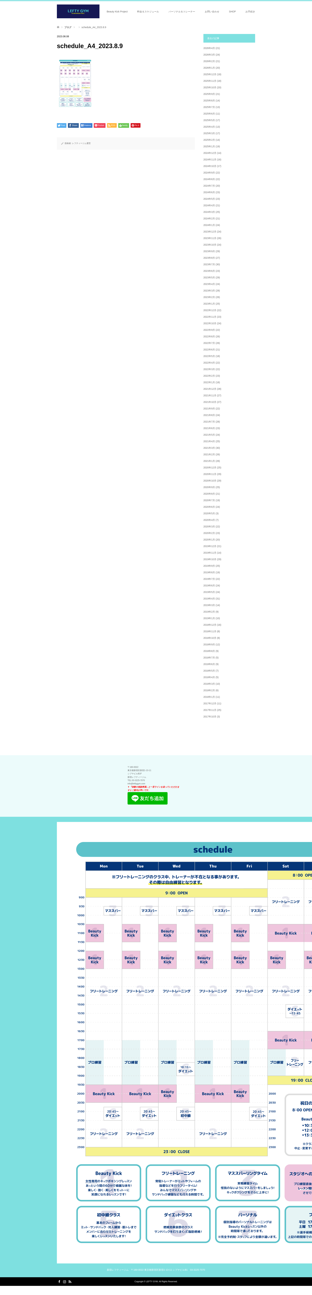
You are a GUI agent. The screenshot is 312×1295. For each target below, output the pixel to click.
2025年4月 (209, 126)
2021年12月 (209, 389)
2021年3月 (209, 447)
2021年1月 (209, 461)
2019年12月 (209, 546)
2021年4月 (209, 441)
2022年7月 (209, 343)
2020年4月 (209, 520)
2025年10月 (209, 87)
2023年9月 (209, 251)
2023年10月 (209, 244)
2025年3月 (209, 133)
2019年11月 (209, 552)
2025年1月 (209, 146)
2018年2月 (209, 690)
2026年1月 (209, 67)
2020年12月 (209, 467)
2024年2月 (209, 218)
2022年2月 (209, 375)
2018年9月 (209, 644)
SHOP (232, 11)
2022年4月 (209, 362)
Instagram (64, 1281)
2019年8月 (209, 572)
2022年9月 (209, 330)
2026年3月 (209, 54)
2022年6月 (209, 349)
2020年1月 (209, 539)
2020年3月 (209, 526)
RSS (70, 1281)
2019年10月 (209, 559)
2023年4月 (209, 284)
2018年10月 (209, 638)
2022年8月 (209, 336)
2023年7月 (209, 264)
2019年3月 (209, 605)
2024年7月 (209, 185)
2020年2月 (209, 533)
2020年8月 (209, 493)
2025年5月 (209, 120)
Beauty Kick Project (117, 11)
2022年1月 (209, 382)
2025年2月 (209, 139)
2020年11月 (209, 474)
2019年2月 (209, 611)
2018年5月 (209, 670)
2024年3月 (209, 212)
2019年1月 (209, 618)
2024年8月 (209, 179)
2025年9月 (209, 94)
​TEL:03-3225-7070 (136, 780)
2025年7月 (209, 107)
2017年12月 (209, 703)
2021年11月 (209, 395)
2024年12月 (209, 153)
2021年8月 (209, 415)
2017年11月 (209, 710)
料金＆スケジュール (148, 11)
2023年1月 (209, 303)
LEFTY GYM (152, 1281)
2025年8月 (209, 100)
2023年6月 (209, 271)
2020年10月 (209, 480)
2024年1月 (209, 225)
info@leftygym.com (136, 783)
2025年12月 (209, 74)
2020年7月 (209, 500)
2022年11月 (209, 316)
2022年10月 (209, 323)
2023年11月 (209, 238)
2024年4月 (209, 205)
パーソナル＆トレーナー (182, 11)
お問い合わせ (212, 11)
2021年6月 (209, 428)
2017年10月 (209, 716)
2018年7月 (209, 657)
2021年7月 (209, 421)
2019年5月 (209, 592)
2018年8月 (209, 651)
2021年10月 (209, 402)
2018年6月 (209, 664)
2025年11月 (209, 81)
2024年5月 (209, 198)
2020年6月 (209, 506)
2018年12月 (209, 624)
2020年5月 (209, 513)
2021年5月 (209, 434)
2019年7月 (209, 579)
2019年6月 (209, 585)
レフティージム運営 (81, 143)
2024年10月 (209, 166)
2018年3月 (209, 683)
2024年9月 (209, 172)
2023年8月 (209, 257)
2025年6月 (209, 113)
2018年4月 (209, 677)
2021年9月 (209, 408)
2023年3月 (209, 290)
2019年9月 (209, 565)
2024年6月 (209, 192)
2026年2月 (209, 61)
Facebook (59, 1281)
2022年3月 (209, 369)
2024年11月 (209, 159)
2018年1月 (209, 697)
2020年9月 (209, 487)
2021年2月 (209, 454)
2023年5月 (209, 277)
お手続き (250, 11)
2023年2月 (209, 297)
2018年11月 (209, 631)
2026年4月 (209, 48)
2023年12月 (209, 231)
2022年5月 (209, 356)
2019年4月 (209, 598)
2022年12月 (209, 310)
